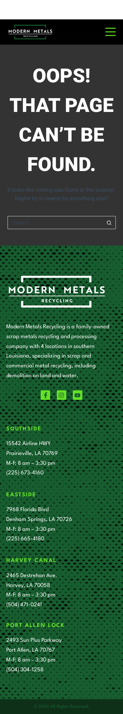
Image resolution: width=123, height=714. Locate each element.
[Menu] (110, 32)
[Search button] (109, 222)
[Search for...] (55, 222)
